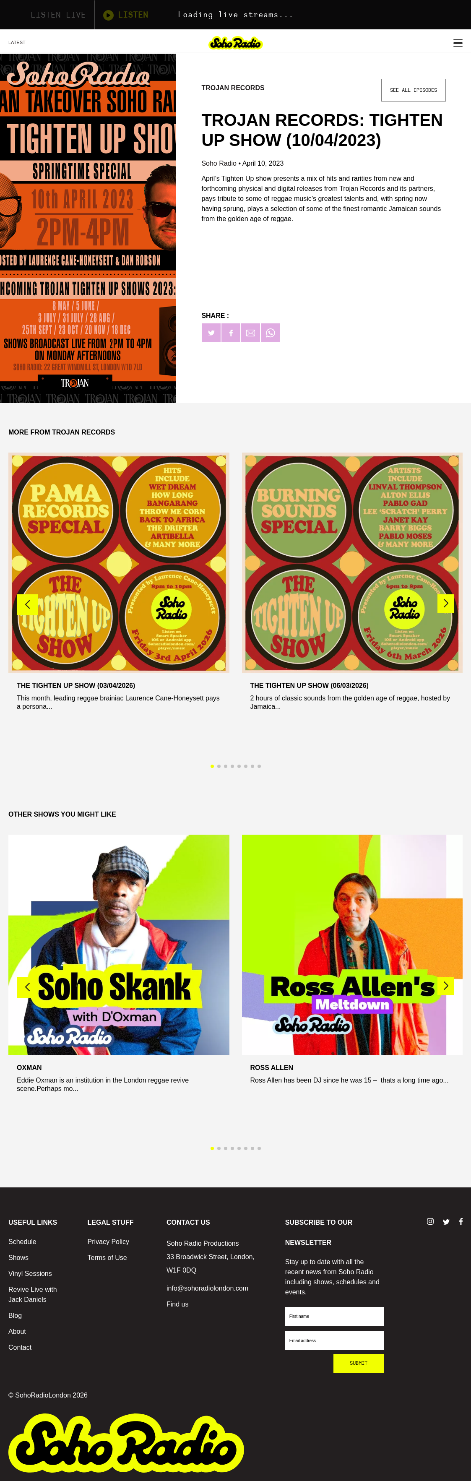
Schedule (22, 1241)
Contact (19, 1347)
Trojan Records (232, 87)
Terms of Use (107, 1257)
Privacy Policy (109, 1241)
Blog (15, 1315)
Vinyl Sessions (30, 1273)
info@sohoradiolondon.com (207, 1288)
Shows (18, 1257)
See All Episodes (413, 90)
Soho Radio (219, 163)
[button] (445, 603)
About (17, 1331)
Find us (177, 1304)
